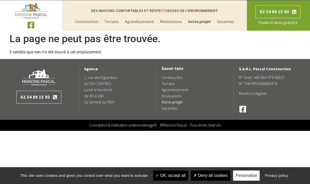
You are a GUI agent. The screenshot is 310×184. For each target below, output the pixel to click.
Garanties (225, 21)
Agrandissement (139, 21)
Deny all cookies (210, 175)
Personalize (246, 175)
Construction (86, 21)
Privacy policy (276, 175)
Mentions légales (253, 93)
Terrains (111, 21)
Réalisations (171, 21)
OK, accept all (171, 175)
